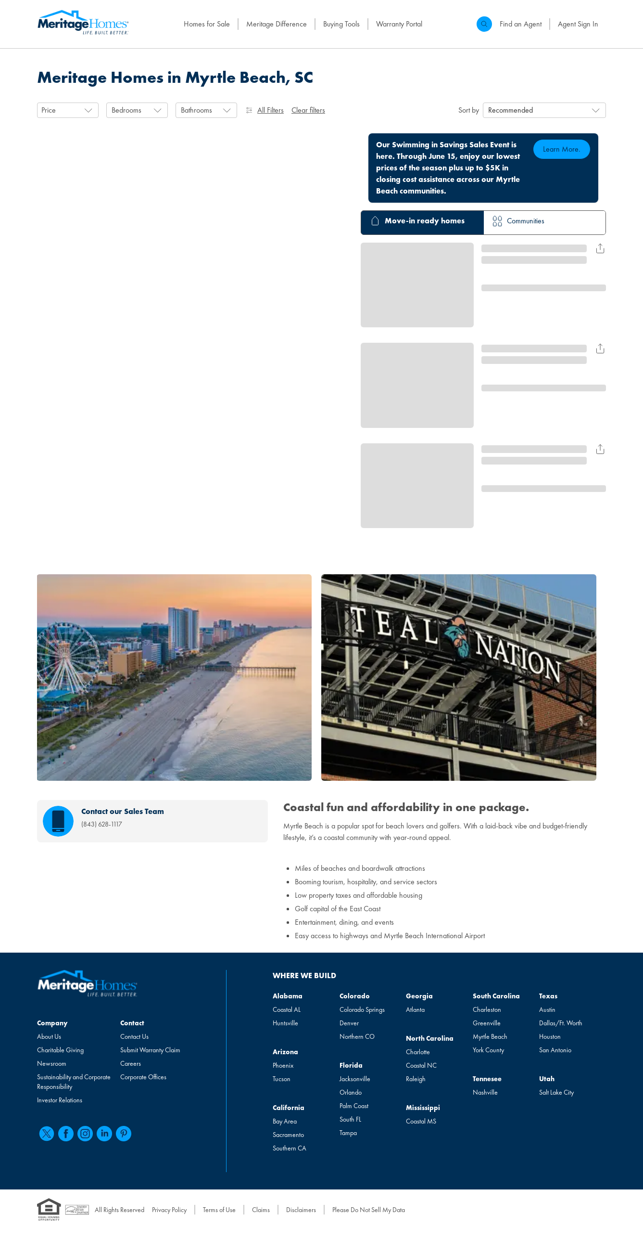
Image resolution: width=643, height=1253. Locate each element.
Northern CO (357, 1036)
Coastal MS (421, 1121)
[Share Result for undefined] (600, 248)
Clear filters (308, 110)
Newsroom (51, 1063)
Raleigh (416, 1078)
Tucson (281, 1078)
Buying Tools (341, 24)
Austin (547, 1009)
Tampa (348, 1132)
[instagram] (85, 1133)
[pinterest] (123, 1133)
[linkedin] (104, 1133)
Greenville (487, 1023)
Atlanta (415, 1009)
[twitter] (46, 1133)
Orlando (351, 1092)
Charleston (487, 1009)
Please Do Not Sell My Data (368, 1209)
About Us (49, 1036)
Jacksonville (355, 1078)
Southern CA (289, 1148)
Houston (550, 1036)
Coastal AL (287, 1009)
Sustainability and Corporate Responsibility (74, 1081)
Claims (261, 1209)
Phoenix (283, 1065)
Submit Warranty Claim (150, 1050)
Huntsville (285, 1023)
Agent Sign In (578, 24)
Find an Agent (521, 24)
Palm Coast (354, 1105)
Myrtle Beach (490, 1036)
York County (488, 1050)
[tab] (416, 222)
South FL (350, 1119)
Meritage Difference (276, 24)
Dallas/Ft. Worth (560, 1023)
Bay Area (285, 1121)
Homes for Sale (207, 24)
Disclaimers (301, 1209)
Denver (349, 1023)
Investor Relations (59, 1100)
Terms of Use (219, 1209)
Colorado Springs (362, 1009)
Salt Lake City (556, 1092)
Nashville (485, 1092)
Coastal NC (421, 1065)
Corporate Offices (143, 1076)
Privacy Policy (169, 1209)
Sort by (468, 110)
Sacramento (288, 1134)
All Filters (264, 110)
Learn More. (561, 149)
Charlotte (418, 1051)
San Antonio (555, 1050)
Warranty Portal (399, 24)
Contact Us (134, 1036)
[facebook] (66, 1133)
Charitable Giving (60, 1050)
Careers (130, 1063)
